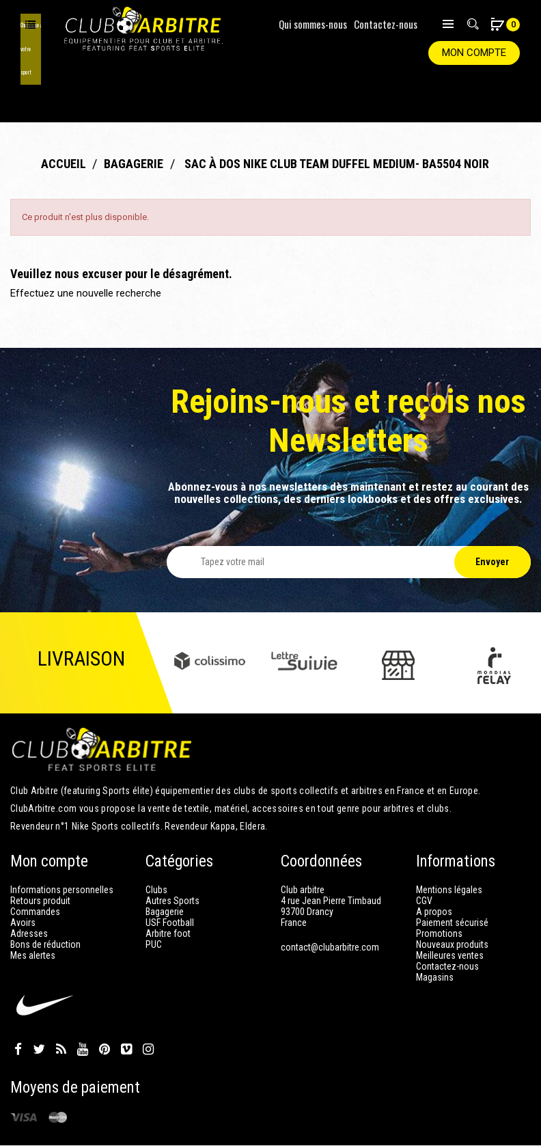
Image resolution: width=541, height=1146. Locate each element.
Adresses (29, 889)
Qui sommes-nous (313, 23)
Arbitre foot (168, 889)
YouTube (82, 1006)
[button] (497, 26)
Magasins (435, 933)
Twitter (39, 1006)
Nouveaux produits (452, 900)
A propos (434, 867)
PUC (153, 900)
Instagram (148, 1006)
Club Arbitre (505, 1125)
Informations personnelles (61, 846)
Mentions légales (449, 846)
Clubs (156, 846)
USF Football (169, 878)
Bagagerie (164, 867)
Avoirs (23, 878)
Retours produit (40, 856)
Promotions (439, 889)
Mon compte (474, 52)
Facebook (18, 1006)
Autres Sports (172, 856)
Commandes (35, 867)
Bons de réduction (45, 900)
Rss (61, 1006)
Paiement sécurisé (452, 878)
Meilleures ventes (450, 911)
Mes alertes (32, 911)
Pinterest (104, 1006)
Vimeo (126, 1006)
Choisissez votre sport (30, 24)
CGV (424, 856)
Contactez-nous (385, 23)
